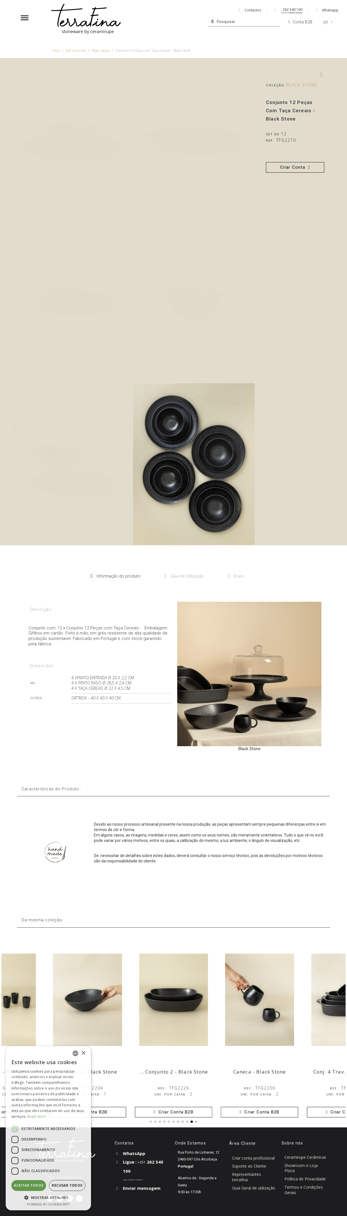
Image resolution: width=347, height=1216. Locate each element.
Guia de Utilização (184, 576)
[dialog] (48, 1128)
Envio (235, 576)
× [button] (83, 1053)
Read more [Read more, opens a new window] (36, 1116)
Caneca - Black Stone (259, 1071)
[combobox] (75, 1053)
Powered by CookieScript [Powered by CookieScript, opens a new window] (48, 1204)
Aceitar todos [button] (28, 1185)
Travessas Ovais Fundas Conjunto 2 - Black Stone (145, 1071)
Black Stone (302, 84)
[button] (295, 167)
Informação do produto (116, 576)
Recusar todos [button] (67, 1185)
